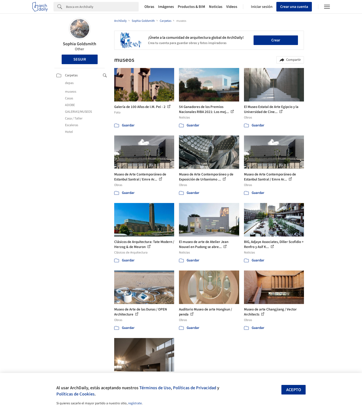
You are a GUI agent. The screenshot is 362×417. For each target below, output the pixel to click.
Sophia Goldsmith (79, 44)
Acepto (293, 390)
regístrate (135, 403)
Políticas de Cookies (75, 394)
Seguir (79, 59)
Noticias (215, 7)
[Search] (102, 6)
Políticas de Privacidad (194, 388)
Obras (149, 7)
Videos (231, 7)
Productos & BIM (191, 7)
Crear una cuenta (294, 6)
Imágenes (166, 7)
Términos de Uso (155, 388)
